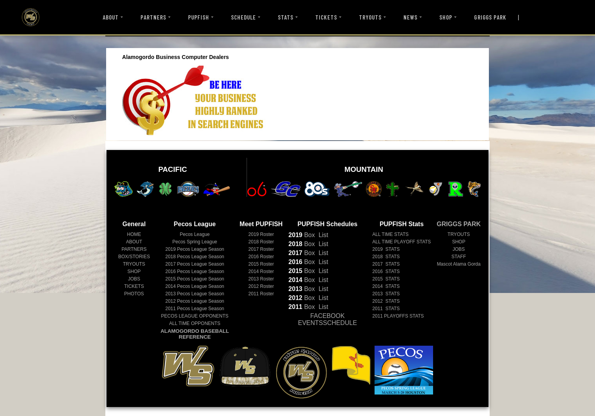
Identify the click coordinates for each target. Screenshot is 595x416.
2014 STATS (386, 286)
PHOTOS (134, 293)
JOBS (134, 279)
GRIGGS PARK (490, 17)
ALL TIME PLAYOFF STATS (401, 242)
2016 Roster (261, 256)
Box (301, 235)
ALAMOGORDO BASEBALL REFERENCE (194, 334)
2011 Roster (261, 293)
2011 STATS (386, 308)
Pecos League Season (194, 249)
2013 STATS (386, 293)
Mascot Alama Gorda (459, 264)
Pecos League (195, 234)
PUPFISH (198, 17)
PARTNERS (153, 17)
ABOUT (111, 17)
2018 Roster (261, 242)
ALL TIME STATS (390, 234)
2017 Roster (261, 249)
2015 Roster (261, 264)
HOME (134, 234)
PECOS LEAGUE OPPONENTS (195, 316)
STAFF (458, 256)
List (322, 235)
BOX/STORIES (134, 256)
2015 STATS (386, 279)
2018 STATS (386, 256)
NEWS (410, 17)
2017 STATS (386, 264)
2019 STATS (386, 249)
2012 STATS (386, 301)
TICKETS (326, 17)
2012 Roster (261, 286)
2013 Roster (261, 279)
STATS (285, 17)
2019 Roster (261, 234)
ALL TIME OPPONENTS (194, 323)
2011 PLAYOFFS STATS (398, 316)
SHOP (445, 17)
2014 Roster (261, 271)
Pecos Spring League (194, 242)
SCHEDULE (243, 17)
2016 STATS (386, 271)
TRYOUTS (370, 17)
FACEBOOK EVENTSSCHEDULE (327, 319)
